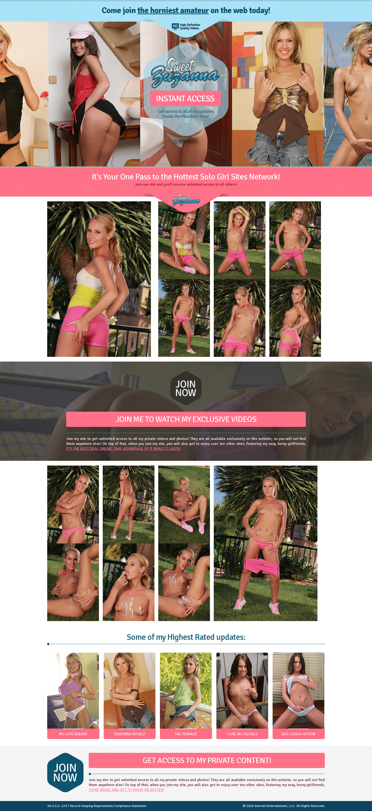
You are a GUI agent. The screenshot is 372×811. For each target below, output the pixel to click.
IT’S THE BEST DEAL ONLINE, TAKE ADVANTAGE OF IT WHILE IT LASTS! (123, 448)
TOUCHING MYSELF (129, 734)
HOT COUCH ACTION (298, 734)
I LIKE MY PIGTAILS (242, 734)
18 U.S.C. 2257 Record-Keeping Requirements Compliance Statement (96, 806)
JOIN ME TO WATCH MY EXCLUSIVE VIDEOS (186, 419)
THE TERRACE (186, 734)
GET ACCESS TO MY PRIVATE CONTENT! (207, 760)
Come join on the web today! (186, 10)
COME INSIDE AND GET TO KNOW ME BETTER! (126, 789)
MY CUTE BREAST (73, 734)
